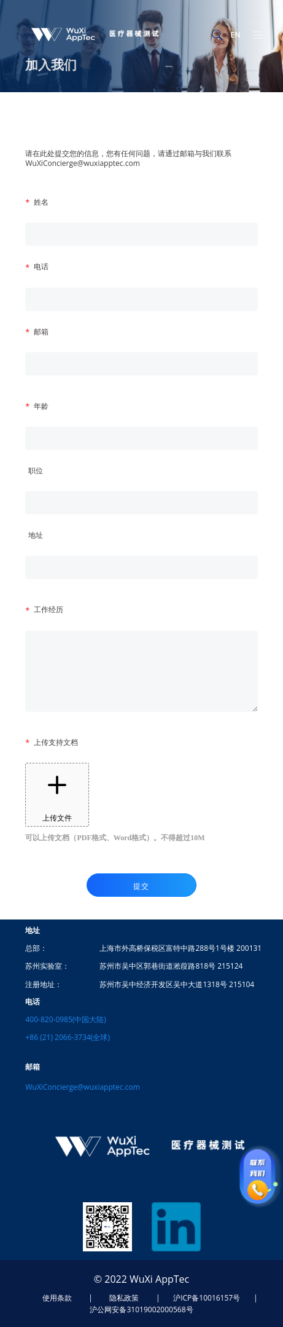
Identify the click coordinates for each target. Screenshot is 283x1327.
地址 (35, 535)
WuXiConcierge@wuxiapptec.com (82, 1087)
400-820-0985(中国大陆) (65, 1019)
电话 (41, 266)
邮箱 (41, 331)
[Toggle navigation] (258, 34)
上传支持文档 (56, 742)
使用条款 (57, 1298)
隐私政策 (124, 1298)
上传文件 (57, 794)
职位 (35, 470)
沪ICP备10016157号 (206, 1298)
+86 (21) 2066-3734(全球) (67, 1037)
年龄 (41, 406)
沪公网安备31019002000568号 (141, 1309)
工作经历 (48, 609)
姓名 (41, 202)
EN (235, 35)
